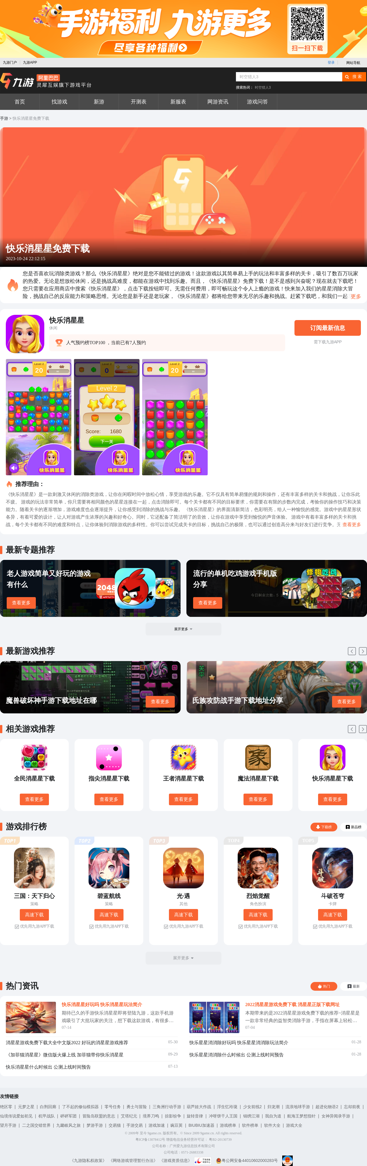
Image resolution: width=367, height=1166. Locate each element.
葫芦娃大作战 (199, 1106)
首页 (20, 102)
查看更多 (21, 602)
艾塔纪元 (129, 1116)
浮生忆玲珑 (227, 1106)
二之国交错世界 (36, 1125)
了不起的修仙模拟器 (80, 1106)
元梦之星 (26, 1106)
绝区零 (6, 1106)
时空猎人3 (263, 87)
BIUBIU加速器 (201, 1125)
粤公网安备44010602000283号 (247, 1160)
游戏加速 (157, 1125)
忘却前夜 (352, 1106)
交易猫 (115, 1125)
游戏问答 (257, 102)
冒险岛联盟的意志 (98, 1116)
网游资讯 (217, 102)
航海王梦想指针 (301, 1116)
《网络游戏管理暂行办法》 (133, 1160)
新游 (99, 102)
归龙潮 (273, 1106)
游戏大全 (294, 1125)
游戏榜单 (228, 1125)
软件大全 (272, 1125)
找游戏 (59, 102)
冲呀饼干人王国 (223, 1116)
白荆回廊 (48, 1106)
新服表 (178, 102)
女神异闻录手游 (336, 1116)
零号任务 (113, 1106)
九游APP (30, 62)
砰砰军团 (68, 1116)
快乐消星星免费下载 (31, 118)
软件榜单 (250, 1125)
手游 (4, 118)
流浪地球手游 (297, 1106)
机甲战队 (46, 1116)
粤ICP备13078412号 (150, 1140)
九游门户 (10, 62)
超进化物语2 (326, 1106)
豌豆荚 (176, 1125)
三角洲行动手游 (167, 1106)
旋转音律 (195, 1116)
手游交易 (134, 1125)
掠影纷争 (173, 1116)
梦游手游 (95, 1125)
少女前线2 (252, 1106)
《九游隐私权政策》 (88, 1160)
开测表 (139, 102)
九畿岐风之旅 (68, 1125)
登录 (331, 62)
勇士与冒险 (136, 1106)
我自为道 (273, 1116)
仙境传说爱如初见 (16, 1116)
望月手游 (8, 1125)
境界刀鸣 (151, 1116)
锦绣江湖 (251, 1116)
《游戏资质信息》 (175, 1160)
